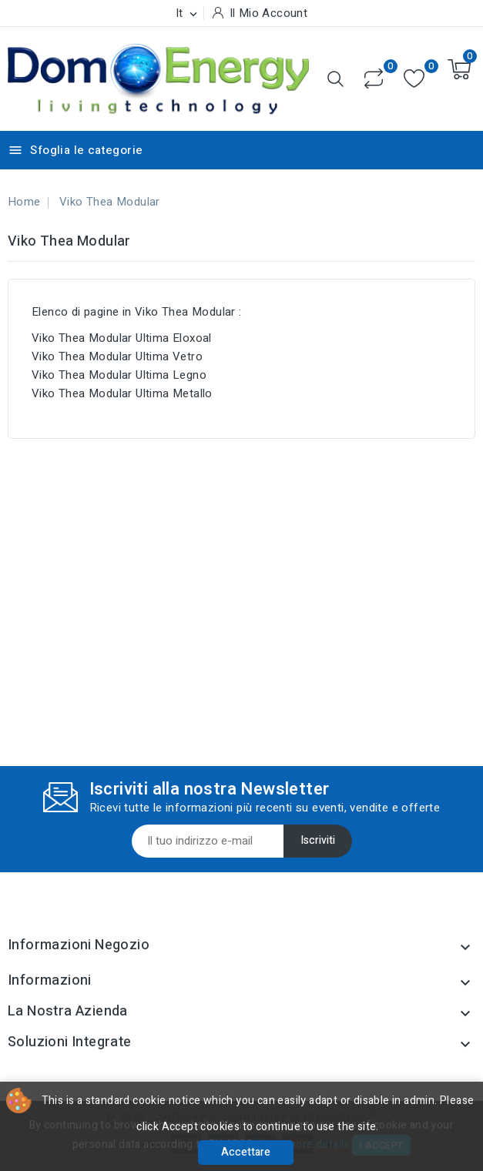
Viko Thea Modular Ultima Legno (119, 374)
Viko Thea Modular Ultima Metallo (122, 393)
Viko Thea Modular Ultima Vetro (117, 356)
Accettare (245, 1152)
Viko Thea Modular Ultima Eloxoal (122, 338)
